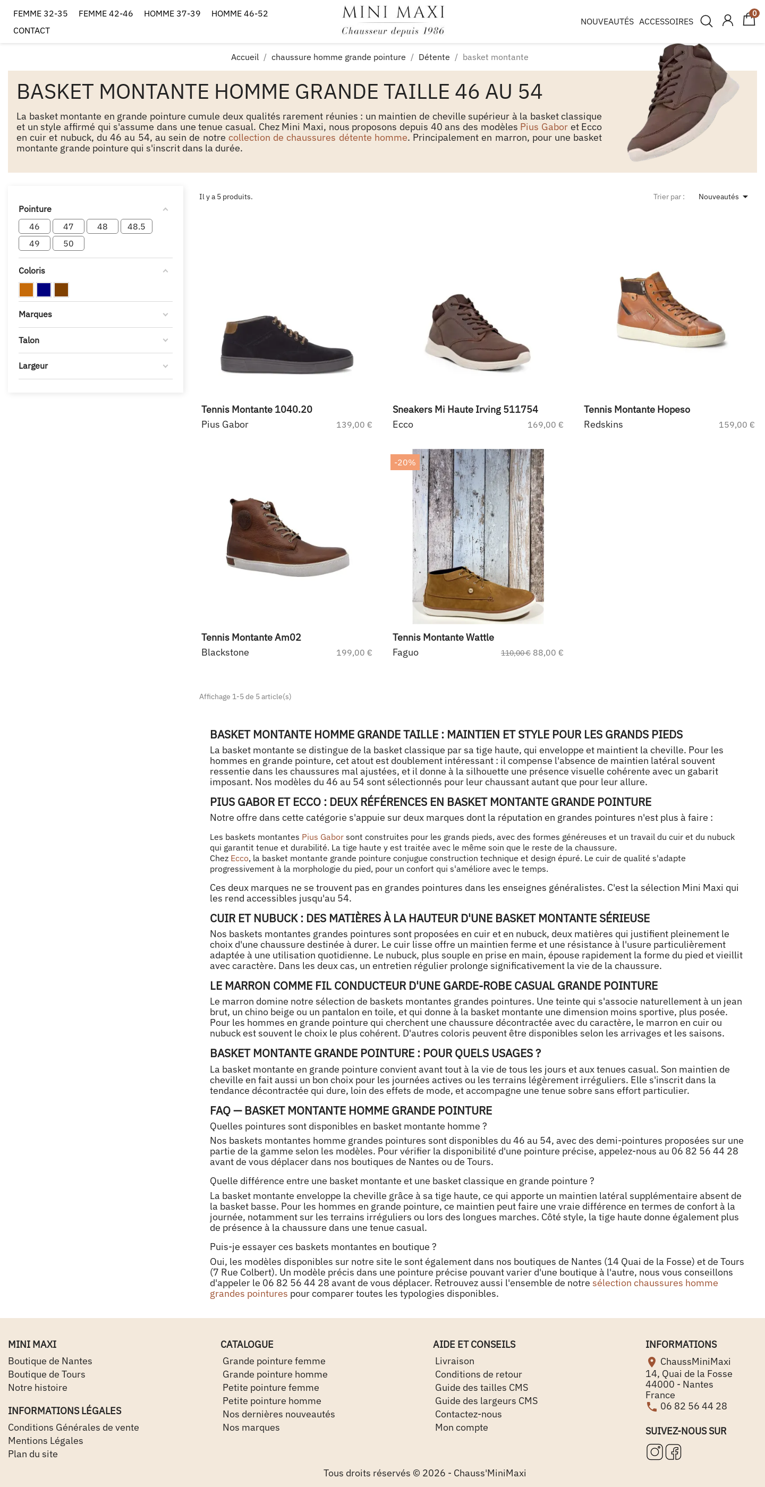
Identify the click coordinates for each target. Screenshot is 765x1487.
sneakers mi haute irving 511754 (465, 409)
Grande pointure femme (273, 1361)
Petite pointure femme (269, 1387)
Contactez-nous (467, 1414)
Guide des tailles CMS (480, 1387)
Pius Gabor (544, 127)
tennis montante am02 (251, 637)
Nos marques (250, 1427)
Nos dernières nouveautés (277, 1414)
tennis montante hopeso (637, 409)
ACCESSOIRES (666, 21)
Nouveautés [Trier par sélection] (725, 196)
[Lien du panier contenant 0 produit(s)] (749, 24)
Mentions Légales (45, 1440)
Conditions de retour (477, 1374)
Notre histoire (37, 1387)
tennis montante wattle (443, 637)
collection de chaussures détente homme (317, 137)
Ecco (240, 858)
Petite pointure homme (270, 1401)
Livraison (453, 1361)
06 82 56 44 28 (693, 1405)
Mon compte (460, 1427)
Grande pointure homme (274, 1374)
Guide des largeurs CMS (485, 1401)
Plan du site (33, 1454)
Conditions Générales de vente (73, 1427)
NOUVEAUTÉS (607, 21)
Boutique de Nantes (50, 1361)
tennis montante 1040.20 (256, 409)
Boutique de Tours (47, 1374)
